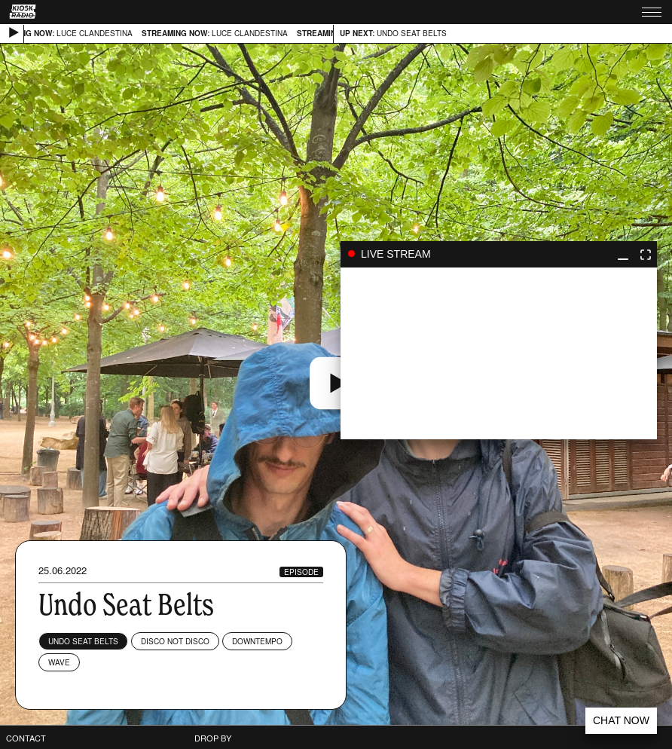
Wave (59, 662)
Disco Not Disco (175, 641)
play (499, 353)
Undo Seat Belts (83, 641)
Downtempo (257, 641)
